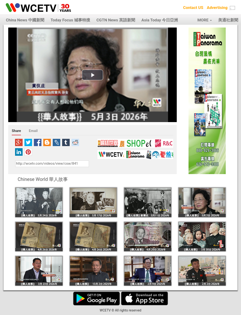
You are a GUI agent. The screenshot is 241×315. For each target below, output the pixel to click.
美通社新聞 (228, 20)
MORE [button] (204, 20)
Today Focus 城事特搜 (70, 20)
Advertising (217, 7)
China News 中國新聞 (25, 20)
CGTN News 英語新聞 (115, 20)
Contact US (193, 7)
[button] (232, 8)
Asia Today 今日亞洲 (159, 20)
